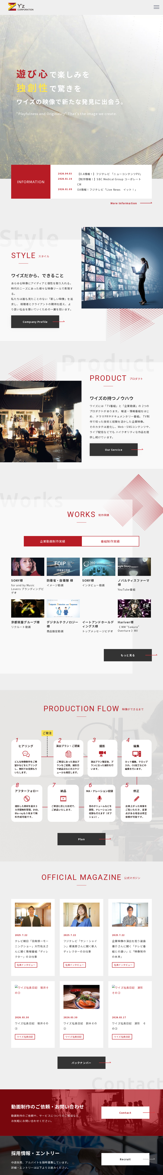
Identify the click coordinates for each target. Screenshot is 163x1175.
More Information (124, 203)
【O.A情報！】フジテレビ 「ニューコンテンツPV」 (110, 174)
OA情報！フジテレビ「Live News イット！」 (107, 189)
